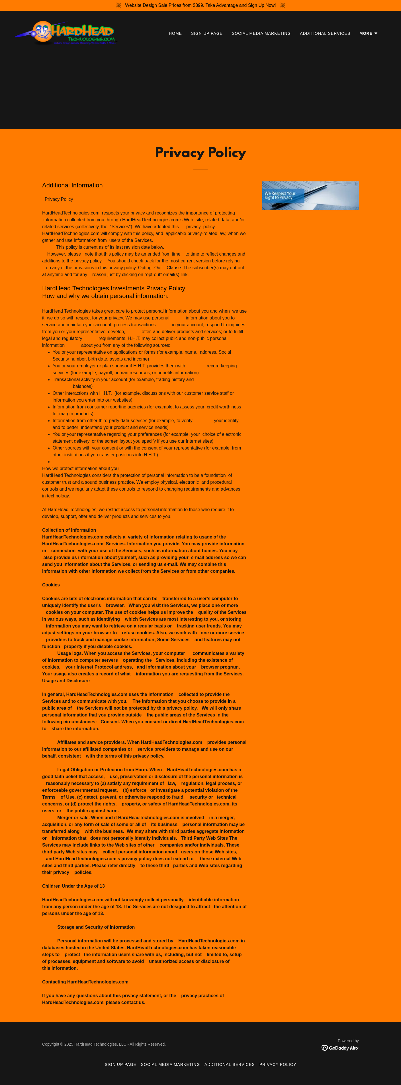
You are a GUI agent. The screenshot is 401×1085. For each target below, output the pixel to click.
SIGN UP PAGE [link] (207, 33)
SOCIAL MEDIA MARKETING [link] (261, 33)
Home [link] (175, 33)
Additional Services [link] (325, 33)
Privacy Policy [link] (277, 1064)
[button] (368, 33)
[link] (66, 32)
